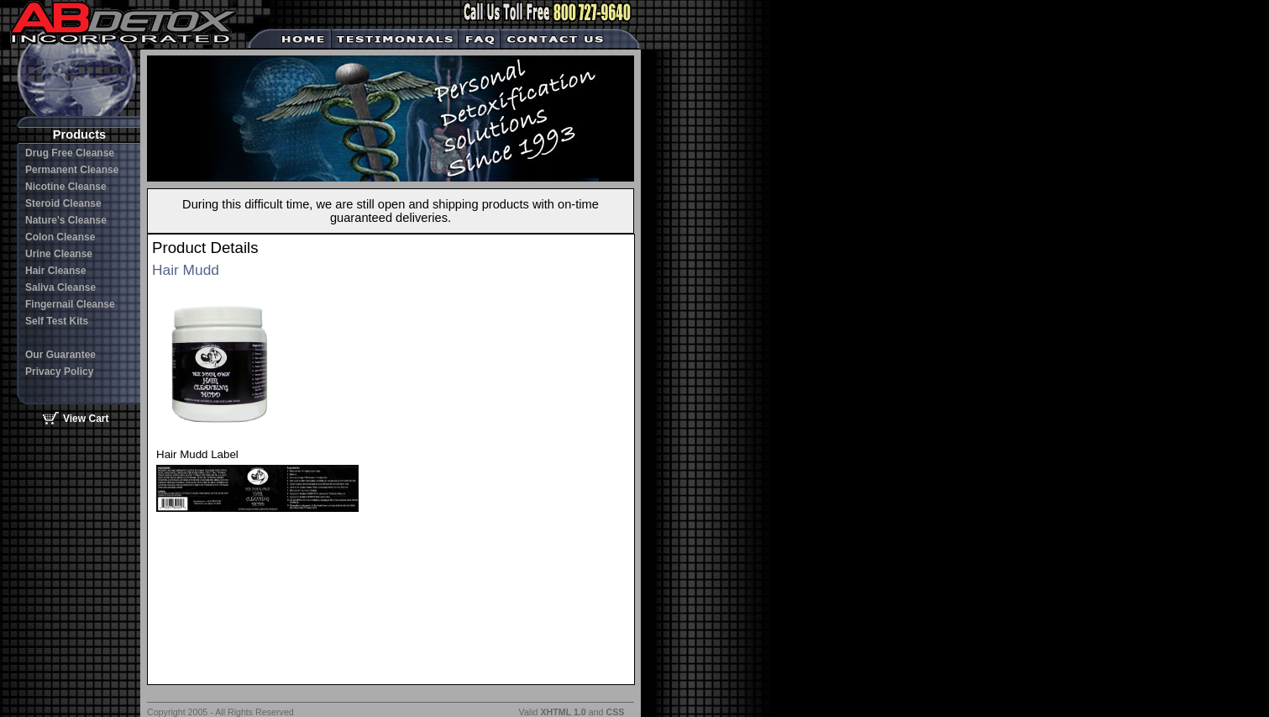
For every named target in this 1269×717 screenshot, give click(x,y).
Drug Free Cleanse (69, 153)
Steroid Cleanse (63, 203)
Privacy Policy (59, 371)
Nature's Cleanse (66, 220)
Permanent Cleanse (71, 170)
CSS (615, 712)
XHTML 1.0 (562, 712)
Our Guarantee (60, 355)
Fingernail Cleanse (70, 304)
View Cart (85, 418)
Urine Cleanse (58, 254)
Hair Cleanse (56, 271)
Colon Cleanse (60, 237)
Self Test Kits (56, 321)
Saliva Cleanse (60, 287)
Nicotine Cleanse (66, 186)
